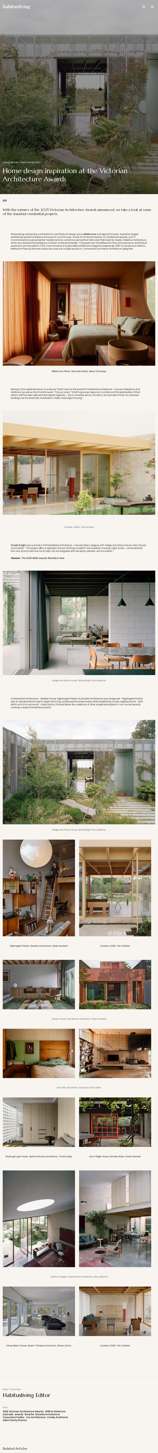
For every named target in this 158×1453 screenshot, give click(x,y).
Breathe (29, 1414)
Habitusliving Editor (30, 162)
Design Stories (10, 162)
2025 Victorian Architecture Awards (23, 1411)
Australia (8, 1414)
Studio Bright (18, 545)
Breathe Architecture (47, 1414)
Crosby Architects (57, 1417)
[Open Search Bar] (144, 7)
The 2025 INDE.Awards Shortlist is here (42, 558)
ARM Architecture (55, 1411)
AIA (5, 200)
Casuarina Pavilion (14, 1417)
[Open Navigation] (152, 7)
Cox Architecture (36, 1417)
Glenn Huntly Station (15, 1420)
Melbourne (90, 234)
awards (19, 1414)
